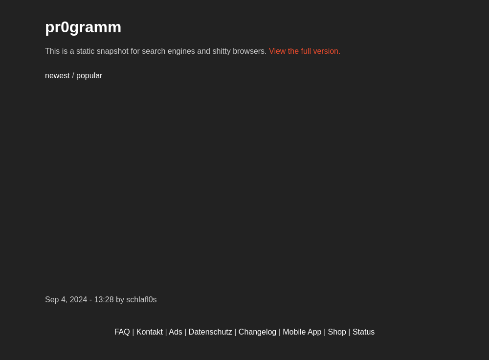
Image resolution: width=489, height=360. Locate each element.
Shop (337, 332)
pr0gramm (83, 27)
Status (364, 332)
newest (57, 75)
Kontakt (149, 332)
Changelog (257, 332)
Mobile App (302, 332)
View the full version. (304, 51)
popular (89, 75)
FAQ (122, 332)
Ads (175, 332)
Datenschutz (210, 332)
